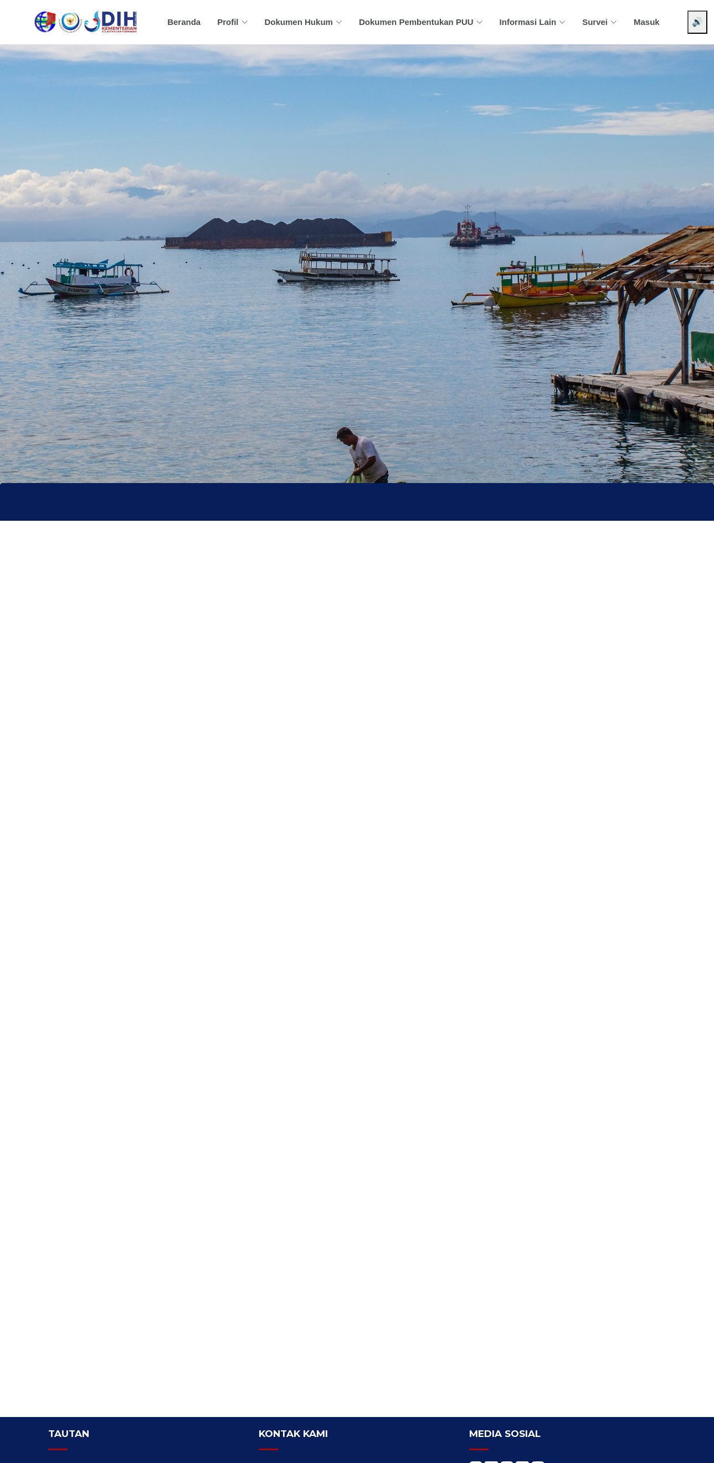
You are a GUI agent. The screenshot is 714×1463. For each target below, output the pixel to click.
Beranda (184, 22)
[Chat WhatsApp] (689, 1445)
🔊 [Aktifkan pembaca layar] (697, 22)
